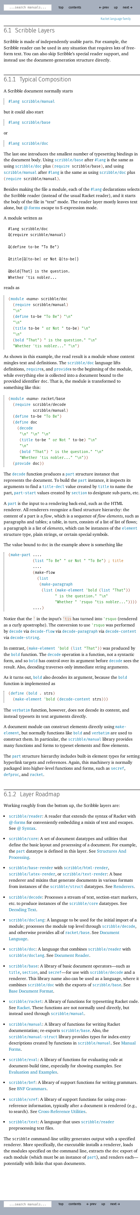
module (17, 299)
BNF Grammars (31, 1088)
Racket (116, 19)
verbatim (21, 710)
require (62, 166)
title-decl (53, 487)
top (61, 7)
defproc (11, 775)
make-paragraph (57, 584)
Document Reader (72, 955)
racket (36, 775)
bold (19, 340)
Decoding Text (22, 909)
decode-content (120, 631)
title (20, 328)
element (129, 528)
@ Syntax (26, 828)
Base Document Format (31, 991)
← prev (104, 7)
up (116, 7)
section (79, 493)
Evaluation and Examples (33, 1072)
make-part (21, 555)
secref (117, 768)
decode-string (24, 638)
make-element (70, 590)
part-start (25, 493)
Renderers (123, 886)
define (21, 317)
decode (26, 428)
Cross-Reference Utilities (61, 1111)
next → (128, 7)
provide (62, 369)
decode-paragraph (80, 631)
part (70, 474)
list (39, 561)
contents (75, 7)
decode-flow (42, 631)
